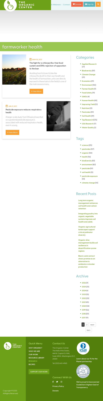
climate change (88, 183)
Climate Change (88, 74)
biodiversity (87, 160)
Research (33, 361)
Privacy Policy (58, 386)
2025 (84, 286)
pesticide (86, 168)
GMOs (84, 96)
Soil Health (86, 116)
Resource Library (36, 358)
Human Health (88, 100)
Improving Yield (88, 104)
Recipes (32, 364)
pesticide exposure (90, 176)
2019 (84, 310)
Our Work (33, 354)
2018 (84, 314)
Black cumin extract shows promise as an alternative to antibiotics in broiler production (86, 261)
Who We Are (34, 351)
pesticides (86, 149)
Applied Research (89, 64)
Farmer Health (88, 89)
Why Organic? (35, 348)
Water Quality (88, 127)
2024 (84, 290)
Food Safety (87, 93)
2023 (84, 294)
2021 (83, 302)
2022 (84, 298)
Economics (86, 81)
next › (92, 324)
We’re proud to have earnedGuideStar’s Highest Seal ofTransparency (87, 384)
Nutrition (85, 108)
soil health (86, 172)
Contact (66, 4)
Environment (87, 85)
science (85, 145)
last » (89, 330)
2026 (84, 283)
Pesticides (86, 112)
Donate (77, 4)
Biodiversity (87, 70)
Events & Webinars (53, 4)
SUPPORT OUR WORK (39, 371)
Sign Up (89, 4)
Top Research (87, 120)
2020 (84, 306)
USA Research (87, 123)
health (84, 157)
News (41, 4)
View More (36, 91)
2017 (83, 317)
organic (85, 153)
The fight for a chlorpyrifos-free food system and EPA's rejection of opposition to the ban (48, 66)
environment (87, 164)
